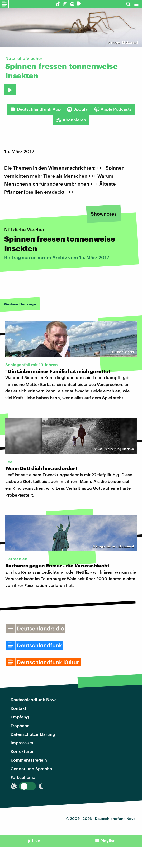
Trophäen (20, 725)
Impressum (22, 742)
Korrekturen (23, 751)
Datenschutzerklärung (33, 734)
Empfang (20, 716)
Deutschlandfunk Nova (34, 699)
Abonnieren (71, 120)
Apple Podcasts (113, 109)
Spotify (77, 109)
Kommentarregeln (29, 759)
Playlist (107, 840)
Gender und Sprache (31, 768)
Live (36, 840)
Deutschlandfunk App (36, 109)
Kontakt (18, 708)
